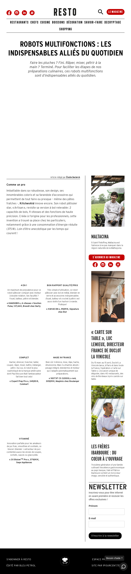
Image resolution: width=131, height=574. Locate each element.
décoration (75, 22)
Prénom (93, 506)
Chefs (34, 22)
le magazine (115, 11)
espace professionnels (107, 559)
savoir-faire (93, 22)
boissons (58, 22)
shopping (65, 29)
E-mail (92, 518)
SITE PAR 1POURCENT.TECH (107, 565)
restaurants (19, 22)
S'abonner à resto (18, 559)
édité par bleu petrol (21, 565)
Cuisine (45, 22)
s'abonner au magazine (106, 257)
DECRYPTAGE (112, 22)
